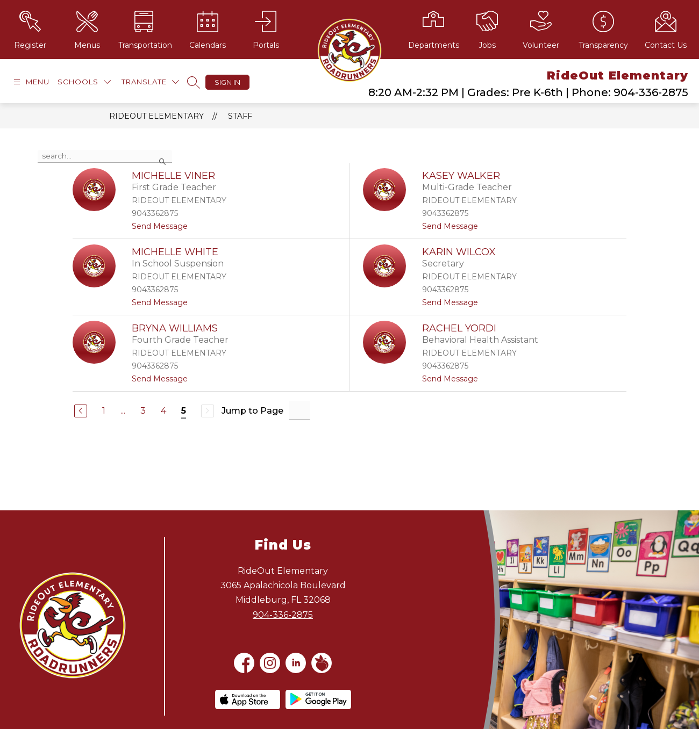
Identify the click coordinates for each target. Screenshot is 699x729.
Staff (240, 116)
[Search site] (193, 82)
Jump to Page (252, 411)
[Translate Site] (150, 82)
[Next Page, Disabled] (207, 411)
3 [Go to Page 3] (143, 411)
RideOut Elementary (156, 116)
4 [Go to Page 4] (163, 411)
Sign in (227, 82)
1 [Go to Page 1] (103, 411)
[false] (105, 156)
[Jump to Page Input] (299, 410)
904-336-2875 (283, 615)
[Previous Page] (80, 411)
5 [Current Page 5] (183, 411)
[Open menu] (30, 82)
